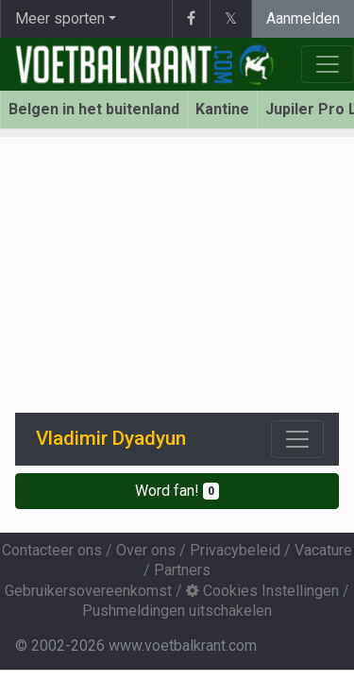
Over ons (146, 550)
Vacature (323, 550)
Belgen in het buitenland (93, 109)
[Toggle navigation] (297, 439)
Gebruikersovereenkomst (88, 591)
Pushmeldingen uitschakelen (177, 611)
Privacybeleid (235, 550)
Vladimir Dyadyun (111, 438)
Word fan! (177, 491)
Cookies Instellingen (262, 591)
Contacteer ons (52, 550)
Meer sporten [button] (60, 18)
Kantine (222, 109)
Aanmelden (303, 18)
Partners (182, 570)
